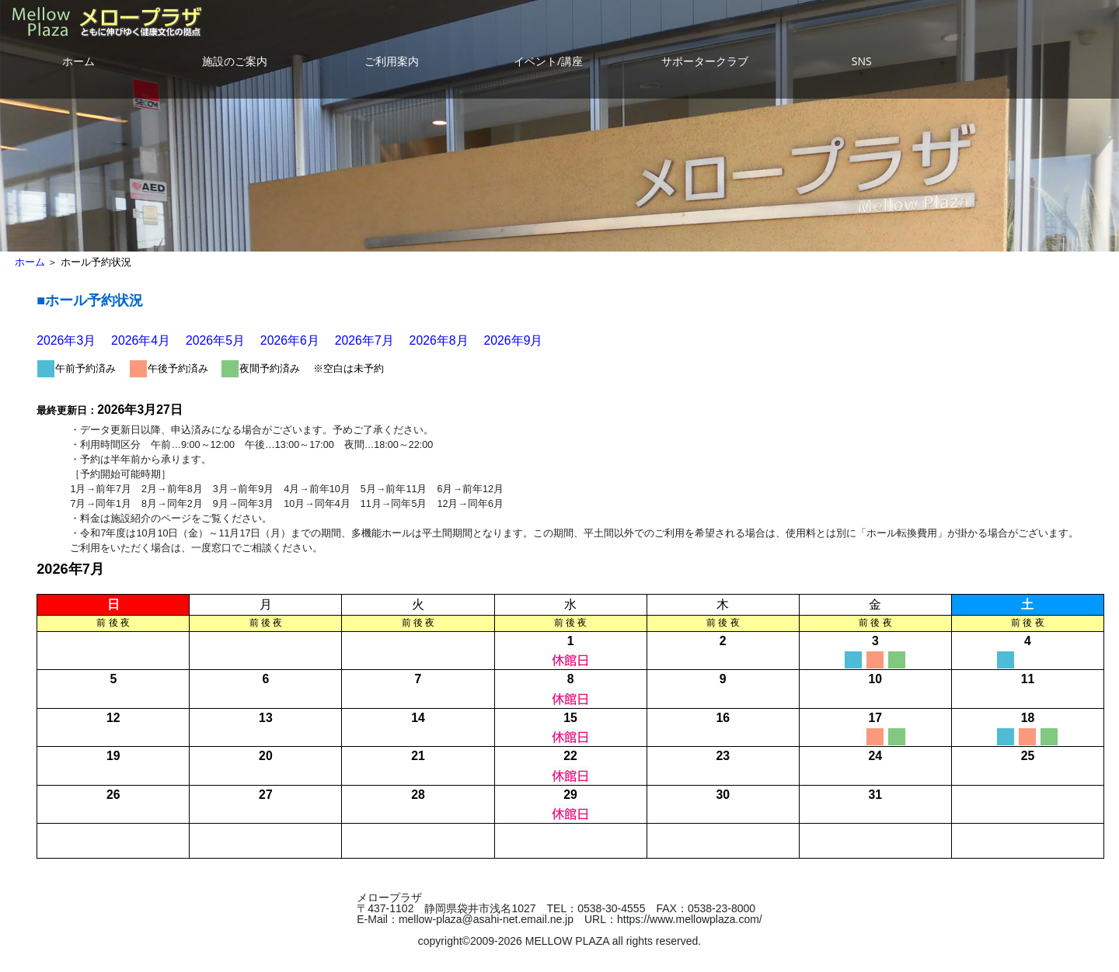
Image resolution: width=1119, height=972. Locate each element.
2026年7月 (364, 340)
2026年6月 (289, 340)
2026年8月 (439, 340)
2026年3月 (66, 340)
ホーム (78, 61)
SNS (862, 61)
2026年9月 (512, 340)
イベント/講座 (548, 61)
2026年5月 (215, 340)
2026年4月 (140, 340)
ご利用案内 (391, 61)
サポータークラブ (704, 61)
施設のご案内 (234, 61)
